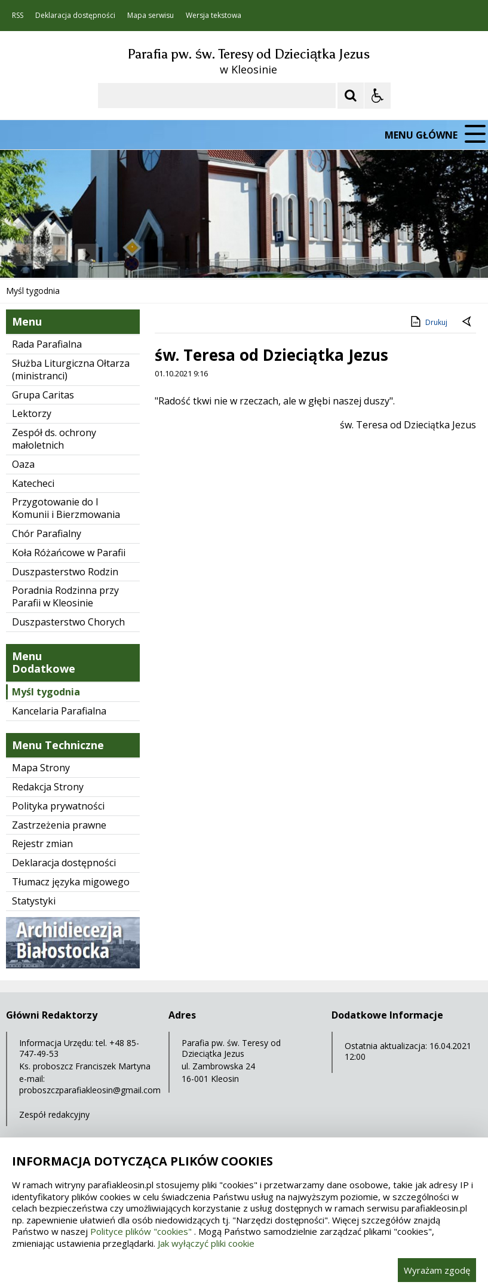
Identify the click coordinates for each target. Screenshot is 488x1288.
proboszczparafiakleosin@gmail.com (90, 1090)
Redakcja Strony (48, 786)
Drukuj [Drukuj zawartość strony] (428, 321)
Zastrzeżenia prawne (59, 825)
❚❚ (24, 255)
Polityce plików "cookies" (141, 1231)
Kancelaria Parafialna (59, 710)
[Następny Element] (87, 255)
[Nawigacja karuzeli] (72, 255)
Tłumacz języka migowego (71, 881)
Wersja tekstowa (213, 15)
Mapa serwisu (150, 15)
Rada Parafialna (47, 344)
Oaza (23, 464)
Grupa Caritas (43, 394)
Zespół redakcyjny (54, 1114)
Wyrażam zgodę (437, 1270)
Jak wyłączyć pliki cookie (206, 1243)
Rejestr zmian (42, 843)
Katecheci (33, 483)
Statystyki (34, 900)
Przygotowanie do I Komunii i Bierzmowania (66, 508)
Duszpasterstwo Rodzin (65, 571)
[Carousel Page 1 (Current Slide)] (116, 254)
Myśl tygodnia (46, 691)
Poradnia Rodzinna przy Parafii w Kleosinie (65, 596)
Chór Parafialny (46, 533)
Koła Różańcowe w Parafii (68, 552)
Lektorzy (31, 413)
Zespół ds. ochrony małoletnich (54, 439)
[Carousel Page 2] (127, 254)
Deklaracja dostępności (75, 15)
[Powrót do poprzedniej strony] (467, 322)
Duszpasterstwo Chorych (68, 621)
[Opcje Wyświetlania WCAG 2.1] (377, 95)
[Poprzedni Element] (57, 255)
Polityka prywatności (58, 805)
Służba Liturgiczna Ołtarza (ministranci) (71, 369)
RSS (17, 15)
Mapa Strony (41, 767)
